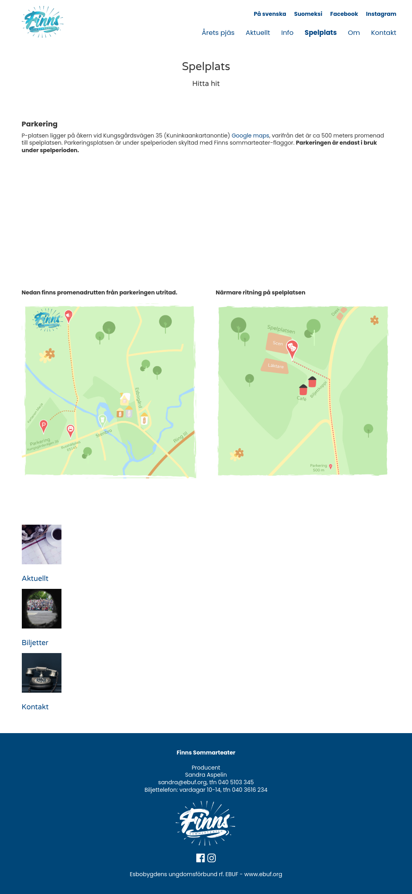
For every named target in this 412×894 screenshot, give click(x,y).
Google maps (250, 135)
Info (287, 32)
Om (354, 32)
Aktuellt (258, 32)
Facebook (344, 14)
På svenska (270, 14)
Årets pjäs (218, 32)
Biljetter (35, 642)
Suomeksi (308, 14)
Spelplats (321, 32)
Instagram (381, 14)
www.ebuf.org (263, 874)
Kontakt (384, 32)
